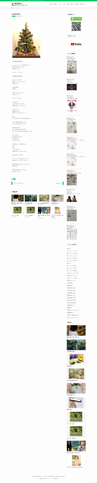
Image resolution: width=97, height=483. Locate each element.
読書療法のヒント (71, 307)
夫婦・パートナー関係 (72, 279)
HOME (33, 479)
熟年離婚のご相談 (71, 294)
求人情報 (57, 479)
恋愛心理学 (70, 286)
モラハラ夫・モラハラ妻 (73, 274)
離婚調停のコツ (71, 315)
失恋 (46, 479)
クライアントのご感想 (72, 253)
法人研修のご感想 (71, 292)
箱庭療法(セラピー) (72, 297)
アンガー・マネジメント (73, 251)
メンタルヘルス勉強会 (72, 271)
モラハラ (42, 479)
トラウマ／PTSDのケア (73, 261)
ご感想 (49, 479)
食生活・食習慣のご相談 (73, 317)
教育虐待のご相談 (71, 289)
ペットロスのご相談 (72, 266)
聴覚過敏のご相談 (71, 299)
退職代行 (70, 310)
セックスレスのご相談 (72, 258)
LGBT (69, 248)
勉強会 (53, 479)
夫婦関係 (37, 479)
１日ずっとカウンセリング (73, 320)
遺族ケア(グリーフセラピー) (73, 312)
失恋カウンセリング (72, 281)
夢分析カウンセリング (72, 276)
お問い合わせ (62, 479)
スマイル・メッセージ (72, 256)
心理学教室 (70, 284)
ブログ (14, 16)
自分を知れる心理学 (72, 302)
